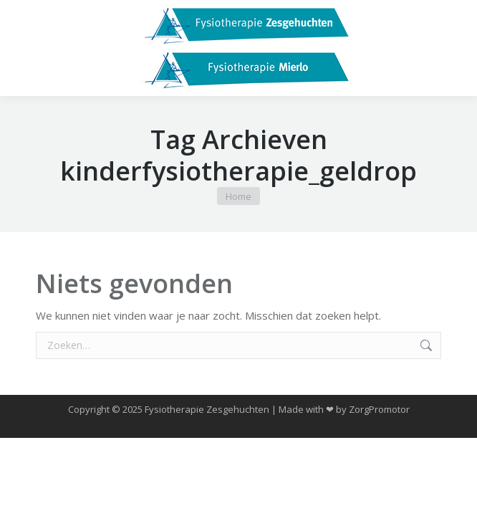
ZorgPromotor (379, 409)
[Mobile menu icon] (23, 48)
